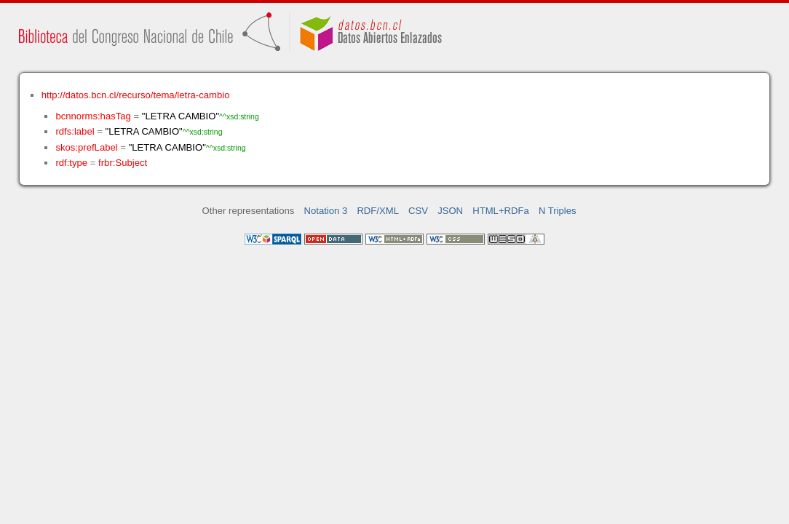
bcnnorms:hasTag (92, 116)
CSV (418, 210)
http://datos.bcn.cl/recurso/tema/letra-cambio (135, 95)
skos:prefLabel (86, 147)
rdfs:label (74, 131)
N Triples (557, 210)
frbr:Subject (122, 162)
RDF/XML (378, 210)
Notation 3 (326, 210)
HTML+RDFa (500, 210)
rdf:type (71, 162)
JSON (450, 210)
